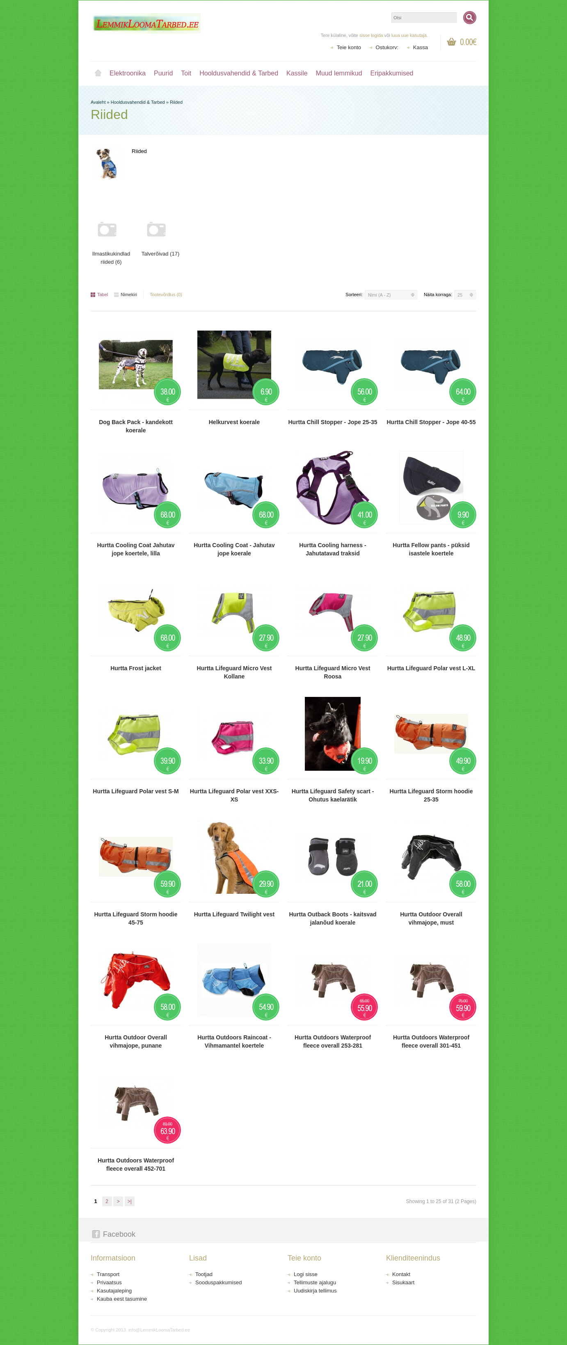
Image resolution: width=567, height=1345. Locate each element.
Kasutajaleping (114, 1291)
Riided (176, 102)
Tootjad (204, 1274)
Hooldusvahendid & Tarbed (238, 73)
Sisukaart (403, 1282)
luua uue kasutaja (409, 35)
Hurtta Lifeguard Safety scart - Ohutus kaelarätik (333, 795)
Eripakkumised (392, 73)
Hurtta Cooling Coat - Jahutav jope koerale (234, 549)
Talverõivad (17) (161, 254)
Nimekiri (125, 294)
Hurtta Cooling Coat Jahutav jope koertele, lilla (135, 549)
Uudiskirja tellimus (315, 1291)
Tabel (99, 294)
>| (130, 1201)
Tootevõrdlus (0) (166, 294)
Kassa (420, 47)
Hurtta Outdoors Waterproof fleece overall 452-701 (136, 1164)
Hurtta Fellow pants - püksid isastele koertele (431, 549)
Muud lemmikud (339, 73)
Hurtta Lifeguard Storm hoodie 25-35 (431, 795)
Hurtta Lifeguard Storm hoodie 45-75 (136, 918)
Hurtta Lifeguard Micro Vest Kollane (234, 672)
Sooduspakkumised (218, 1282)
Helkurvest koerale (234, 422)
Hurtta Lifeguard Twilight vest (234, 914)
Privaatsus (109, 1282)
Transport (108, 1274)
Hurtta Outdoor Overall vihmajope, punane (136, 1041)
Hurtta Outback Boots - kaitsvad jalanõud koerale (332, 918)
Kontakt (401, 1274)
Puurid (163, 73)
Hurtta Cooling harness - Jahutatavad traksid (332, 549)
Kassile (297, 73)
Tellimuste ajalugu (315, 1282)
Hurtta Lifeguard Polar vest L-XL (431, 668)
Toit (186, 73)
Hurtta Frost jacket (135, 668)
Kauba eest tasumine (122, 1299)
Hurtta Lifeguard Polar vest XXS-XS (234, 795)
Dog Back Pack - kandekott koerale (136, 426)
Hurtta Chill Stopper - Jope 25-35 (332, 422)
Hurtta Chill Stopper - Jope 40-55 (431, 422)
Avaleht (98, 73)
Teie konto (349, 47)
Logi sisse (306, 1274)
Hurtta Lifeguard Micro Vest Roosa (332, 672)
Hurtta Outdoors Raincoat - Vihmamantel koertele (234, 1041)
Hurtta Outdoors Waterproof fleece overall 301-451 (431, 1041)
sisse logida (371, 35)
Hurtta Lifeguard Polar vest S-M (135, 791)
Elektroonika (128, 73)
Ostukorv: (387, 47)
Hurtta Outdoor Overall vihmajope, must (431, 918)
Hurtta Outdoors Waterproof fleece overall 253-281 (333, 1041)
